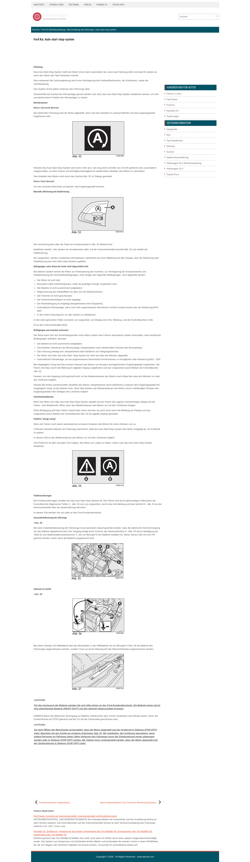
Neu (168, 135)
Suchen (170, 152)
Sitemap (170, 146)
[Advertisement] (98, 53)
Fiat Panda (74, 4)
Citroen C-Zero (56, 4)
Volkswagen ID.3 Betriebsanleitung (183, 163)
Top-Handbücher (174, 140)
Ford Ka (87, 4)
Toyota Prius (172, 174)
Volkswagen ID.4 (174, 168)
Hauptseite (39, 4)
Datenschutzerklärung (177, 157)
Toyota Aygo (118, 4)
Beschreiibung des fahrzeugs (80, 29)
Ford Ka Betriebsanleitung (53, 29)
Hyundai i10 (102, 4)
